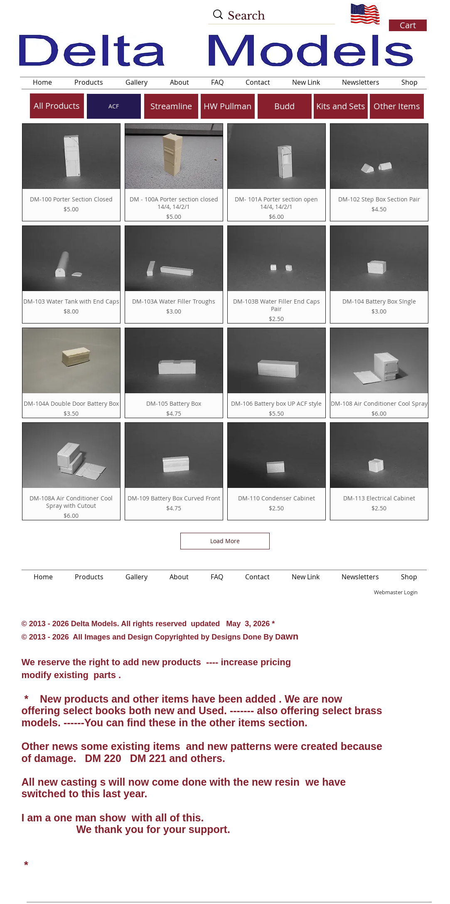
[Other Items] (397, 106)
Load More (225, 541)
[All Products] (57, 105)
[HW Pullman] (228, 106)
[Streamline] (171, 106)
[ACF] (114, 106)
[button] (406, 14)
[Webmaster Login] (396, 592)
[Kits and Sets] (341, 106)
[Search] (272, 16)
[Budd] (285, 106)
